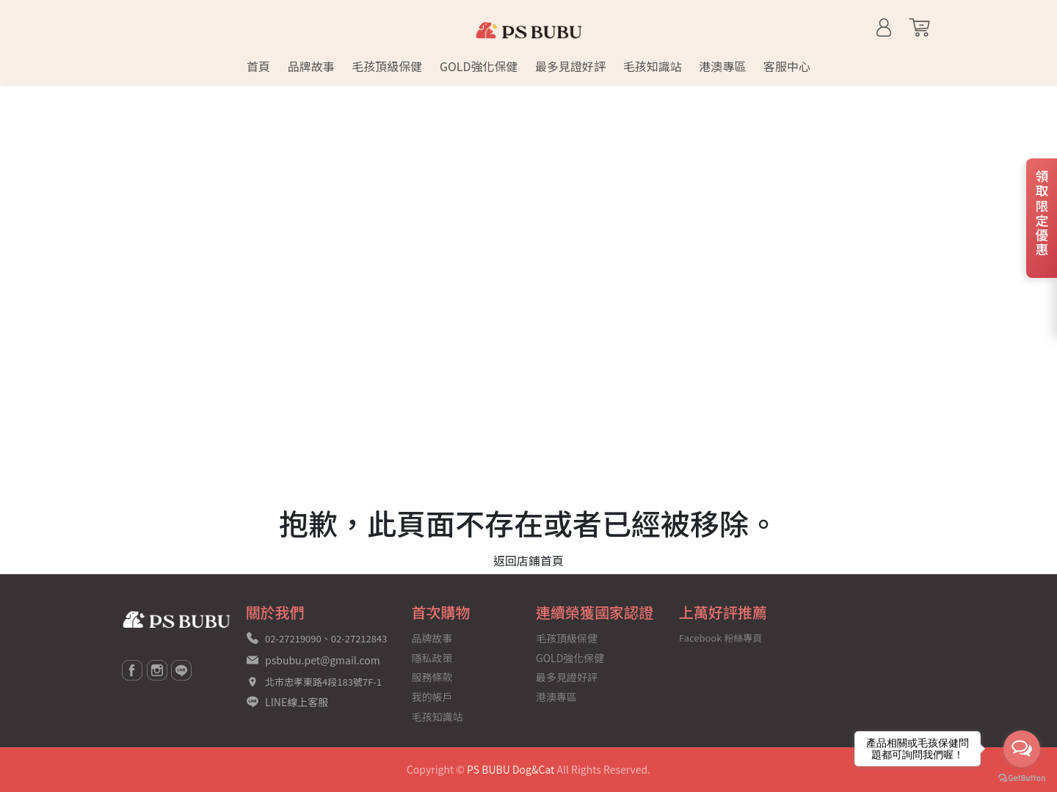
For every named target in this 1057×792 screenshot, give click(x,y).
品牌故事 (432, 638)
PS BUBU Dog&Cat (510, 769)
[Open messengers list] (1021, 748)
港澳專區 (556, 696)
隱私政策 (432, 657)
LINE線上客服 (296, 701)
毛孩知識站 (437, 716)
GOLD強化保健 (570, 657)
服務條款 (432, 677)
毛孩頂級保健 (566, 638)
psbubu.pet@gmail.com (322, 660)
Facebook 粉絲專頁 (720, 638)
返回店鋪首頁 (528, 560)
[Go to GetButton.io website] (1021, 777)
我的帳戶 (432, 696)
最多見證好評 (566, 677)
